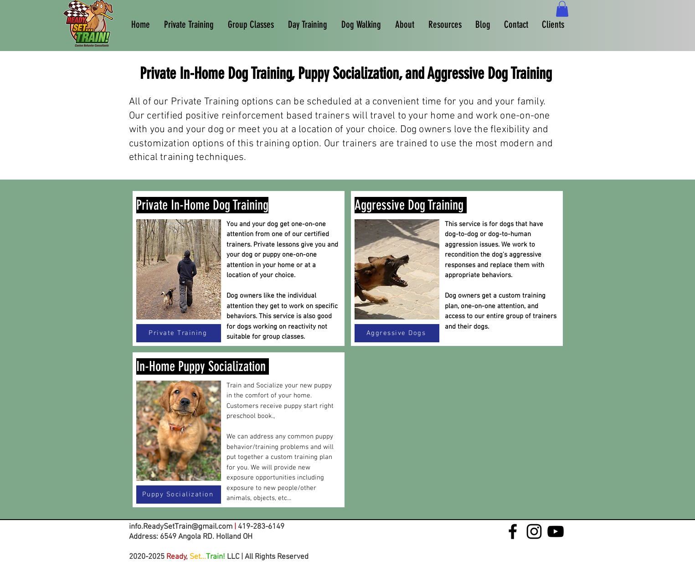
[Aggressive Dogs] (397, 333)
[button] (562, 9)
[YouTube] (556, 531)
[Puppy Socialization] (178, 494)
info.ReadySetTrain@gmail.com (180, 526)
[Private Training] (178, 333)
